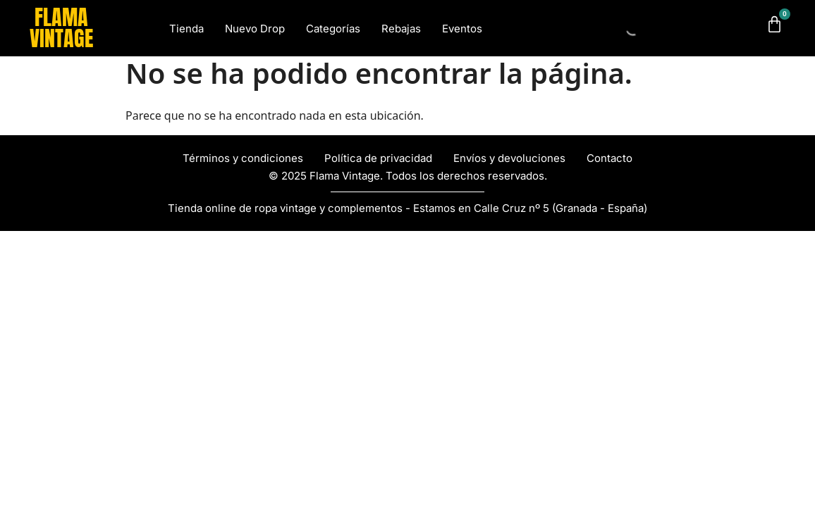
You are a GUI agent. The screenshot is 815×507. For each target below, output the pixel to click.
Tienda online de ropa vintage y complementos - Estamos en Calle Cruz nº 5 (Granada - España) (407, 208)
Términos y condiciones (243, 158)
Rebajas (401, 28)
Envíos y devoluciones (509, 158)
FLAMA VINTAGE (61, 27)
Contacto (609, 158)
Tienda (186, 28)
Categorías (333, 28)
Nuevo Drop (255, 28)
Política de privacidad (378, 158)
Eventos (462, 28)
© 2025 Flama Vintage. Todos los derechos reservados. (408, 175)
